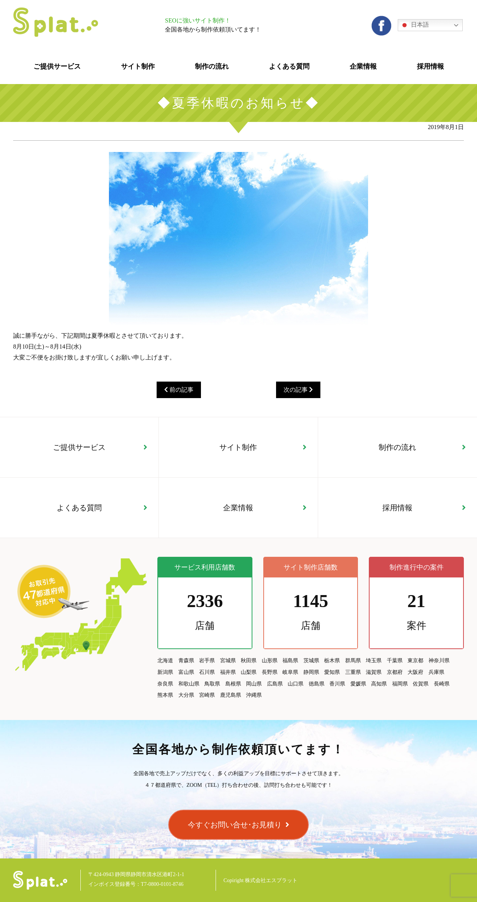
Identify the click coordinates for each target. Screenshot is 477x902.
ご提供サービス (79, 447)
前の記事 (178, 389)
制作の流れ (397, 447)
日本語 (414, 25)
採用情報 (397, 508)
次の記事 (298, 389)
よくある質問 (79, 508)
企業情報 (238, 508)
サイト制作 (238, 447)
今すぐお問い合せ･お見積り (235, 825)
